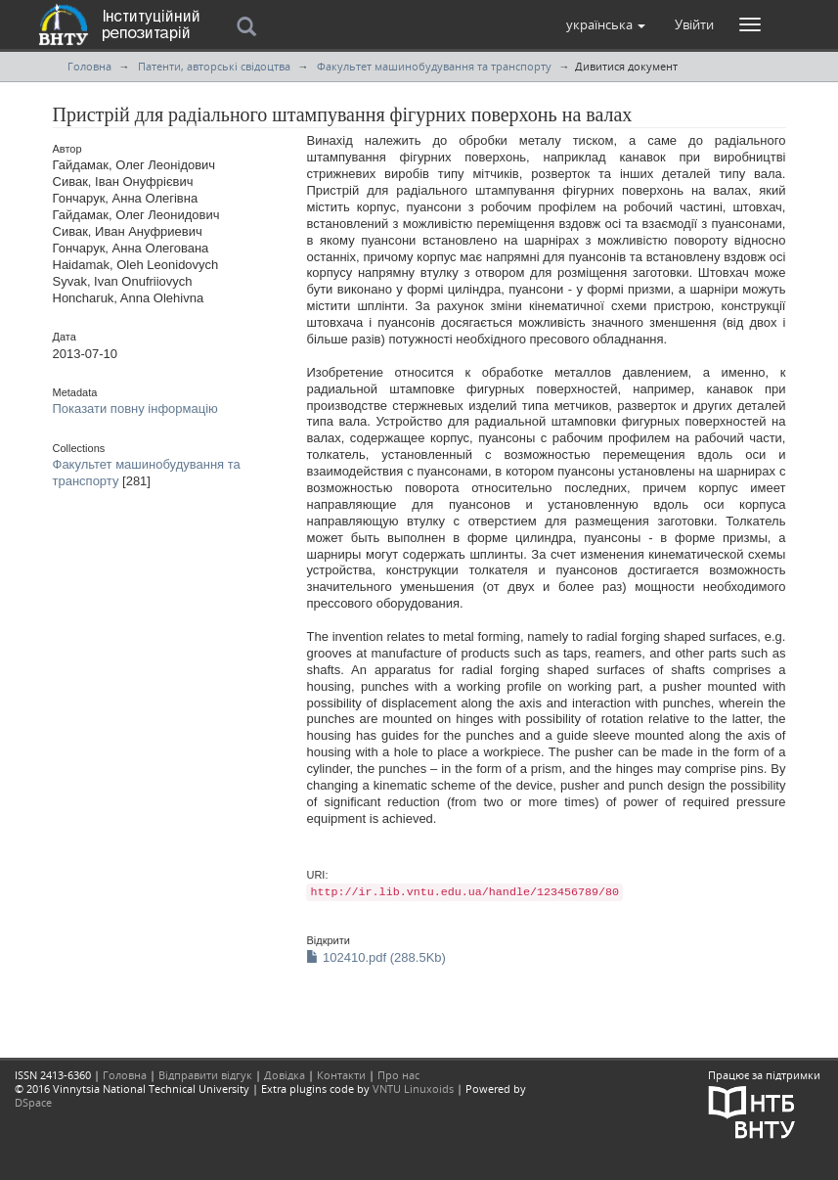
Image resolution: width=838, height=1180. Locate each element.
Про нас (398, 1074)
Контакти (341, 1074)
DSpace (33, 1102)
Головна (89, 66)
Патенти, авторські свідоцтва (214, 66)
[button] (605, 24)
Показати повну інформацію (135, 408)
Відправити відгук (205, 1074)
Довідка (284, 1074)
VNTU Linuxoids (413, 1088)
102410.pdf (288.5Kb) (375, 957)
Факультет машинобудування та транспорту (434, 66)
